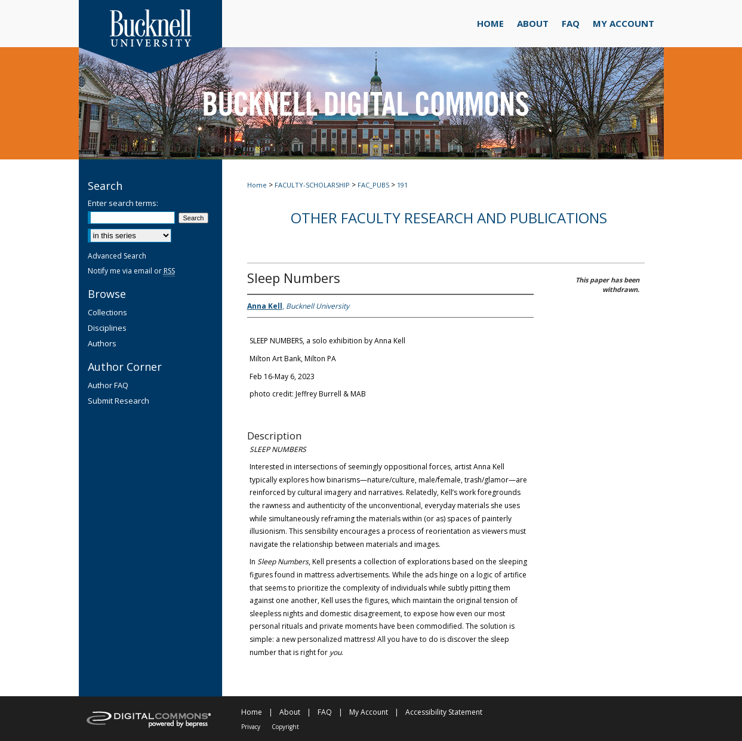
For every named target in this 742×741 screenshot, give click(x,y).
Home (257, 184)
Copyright (285, 726)
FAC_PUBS (373, 184)
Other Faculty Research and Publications (449, 217)
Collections (107, 312)
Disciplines (107, 327)
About (289, 712)
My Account (368, 712)
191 (402, 184)
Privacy (250, 726)
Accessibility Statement (443, 712)
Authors (102, 343)
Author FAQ (108, 385)
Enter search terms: (123, 203)
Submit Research (118, 400)
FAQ (325, 712)
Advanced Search (117, 256)
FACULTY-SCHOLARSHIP (312, 184)
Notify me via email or (131, 271)
